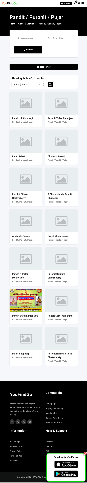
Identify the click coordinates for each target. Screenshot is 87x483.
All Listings (15, 442)
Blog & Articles (17, 447)
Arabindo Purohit (21, 236)
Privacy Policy (16, 451)
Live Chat (50, 447)
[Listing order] (26, 85)
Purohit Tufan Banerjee (60, 119)
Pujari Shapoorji (21, 354)
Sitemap (49, 442)
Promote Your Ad (54, 423)
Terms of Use (16, 456)
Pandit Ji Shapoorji (22, 119)
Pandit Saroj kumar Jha (25, 316)
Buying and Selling (54, 409)
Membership (51, 414)
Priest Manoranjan (58, 236)
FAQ (47, 451)
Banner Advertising (54, 418)
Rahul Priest (18, 157)
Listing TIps (51, 404)
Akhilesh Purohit (57, 157)
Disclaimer (14, 461)
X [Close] (85, 453)
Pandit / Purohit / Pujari (22, 123)
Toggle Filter (43, 67)
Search (28, 50)
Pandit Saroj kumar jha (60, 316)
